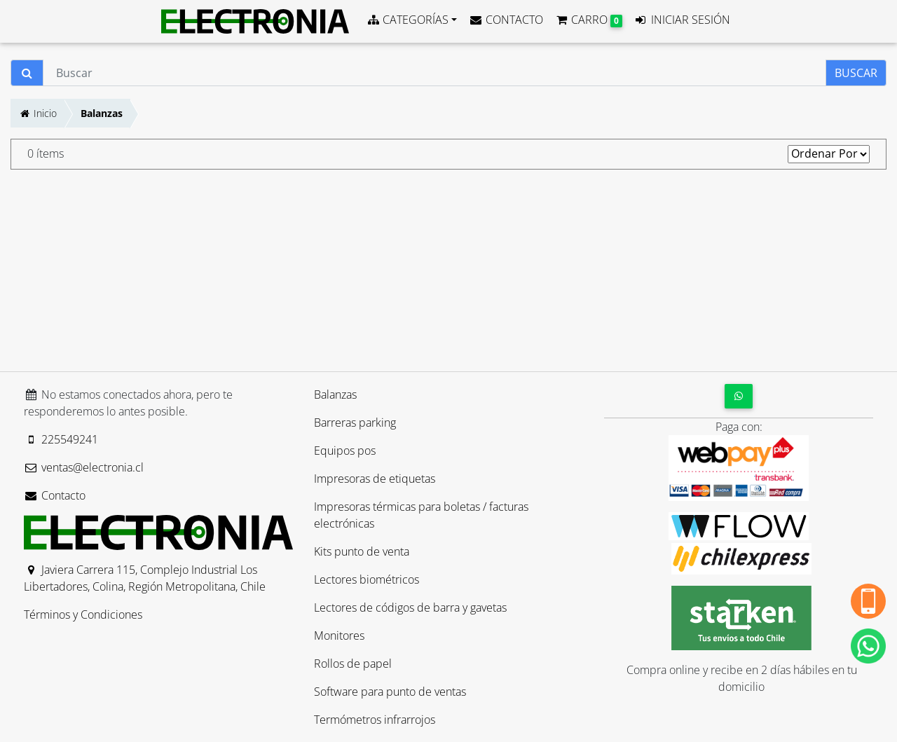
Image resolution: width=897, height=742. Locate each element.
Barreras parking (355, 422)
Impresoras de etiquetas (374, 478)
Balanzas (102, 113)
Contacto (54, 495)
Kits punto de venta (361, 551)
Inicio (37, 113)
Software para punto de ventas (390, 691)
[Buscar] (434, 73)
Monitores (339, 635)
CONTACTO (505, 19)
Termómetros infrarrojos (374, 719)
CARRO (588, 19)
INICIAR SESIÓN (682, 19)
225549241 (61, 439)
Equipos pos (345, 450)
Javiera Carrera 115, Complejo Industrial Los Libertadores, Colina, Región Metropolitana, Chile (145, 578)
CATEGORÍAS (407, 19)
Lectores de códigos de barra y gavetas (410, 607)
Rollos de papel (353, 663)
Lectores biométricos (366, 579)
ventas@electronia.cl (84, 467)
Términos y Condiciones (83, 614)
